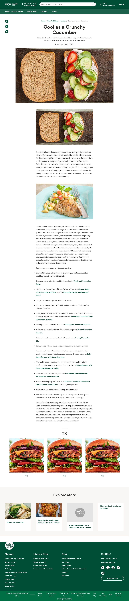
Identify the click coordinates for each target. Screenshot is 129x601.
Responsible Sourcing (40, 559)
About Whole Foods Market (71, 559)
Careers (64, 572)
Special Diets (9, 579)
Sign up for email (112, 578)
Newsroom (65, 576)
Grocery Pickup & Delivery (14, 559)
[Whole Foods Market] (11, 4)
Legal (110, 594)
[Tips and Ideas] (53, 21)
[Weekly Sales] (31, 11)
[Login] (108, 4)
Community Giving (40, 565)
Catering (8, 569)
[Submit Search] (93, 4)
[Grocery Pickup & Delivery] (14, 11)
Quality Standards (39, 562)
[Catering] (44, 11)
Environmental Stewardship (43, 569)
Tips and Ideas (10, 583)
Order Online (9, 586)
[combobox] (65, 4)
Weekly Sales (9, 565)
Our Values (65, 562)
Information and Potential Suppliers (74, 569)
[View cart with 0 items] (121, 4)
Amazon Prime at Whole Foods (16, 572)
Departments (66, 565)
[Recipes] (54, 11)
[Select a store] (28, 4)
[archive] (63, 21)
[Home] (43, 21)
